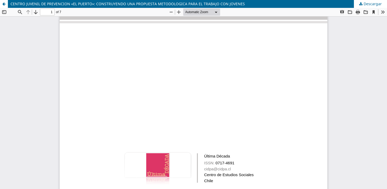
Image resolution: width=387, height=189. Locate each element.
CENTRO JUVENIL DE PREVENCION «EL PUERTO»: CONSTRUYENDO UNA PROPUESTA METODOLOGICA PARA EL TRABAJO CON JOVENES (128, 3)
